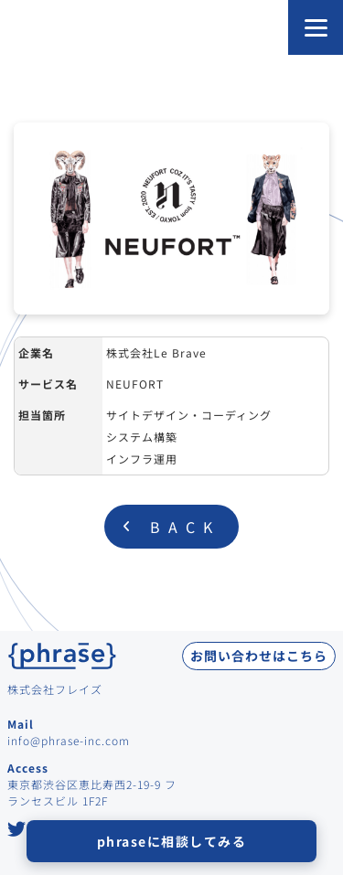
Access (27, 767)
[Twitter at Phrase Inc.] (17, 830)
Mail (20, 723)
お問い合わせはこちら (258, 655)
